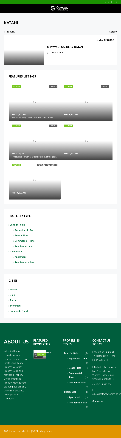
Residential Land (24, 246)
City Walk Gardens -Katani (65, 46)
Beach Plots (21, 235)
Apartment (20, 257)
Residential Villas (24, 262)
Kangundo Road (19, 311)
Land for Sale (17, 224)
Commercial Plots (24, 240)
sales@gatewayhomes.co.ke (106, 394)
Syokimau (15, 305)
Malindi (14, 289)
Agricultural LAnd (24, 230)
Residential (16, 251)
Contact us (97, 401)
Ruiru (13, 300)
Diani (13, 295)
